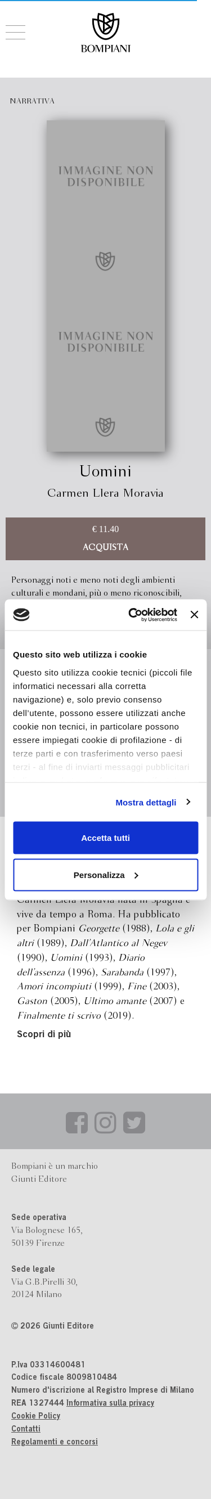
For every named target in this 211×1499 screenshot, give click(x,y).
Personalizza (106, 874)
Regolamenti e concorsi (54, 1443)
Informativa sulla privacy (110, 1404)
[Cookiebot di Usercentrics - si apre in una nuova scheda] (132, 614)
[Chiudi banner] (194, 615)
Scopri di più (44, 1035)
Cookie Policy (35, 1417)
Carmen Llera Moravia (105, 493)
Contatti (26, 1430)
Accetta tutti (105, 838)
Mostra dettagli (145, 802)
